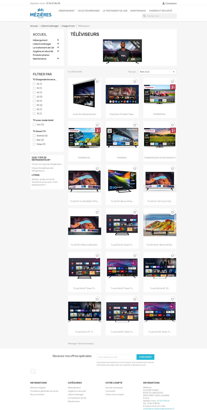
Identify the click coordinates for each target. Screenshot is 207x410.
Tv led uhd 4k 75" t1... (84, 332)
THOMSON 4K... (160, 114)
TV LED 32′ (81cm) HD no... (122, 201)
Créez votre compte (114, 394)
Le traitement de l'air (115, 10)
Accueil (40, 34)
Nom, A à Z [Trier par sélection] (157, 71)
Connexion (110, 391)
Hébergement (67, 10)
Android (42, 135)
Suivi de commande (114, 387)
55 (40, 105)
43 (40, 96)
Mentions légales (38, 387)
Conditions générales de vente (44, 391)
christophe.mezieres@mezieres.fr (158, 408)
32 (39, 88)
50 (39, 101)
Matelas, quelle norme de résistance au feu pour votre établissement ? (45, 182)
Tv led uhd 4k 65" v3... (160, 288)
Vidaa (41, 144)
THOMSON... (122, 157)
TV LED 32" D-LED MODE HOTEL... (84, 201)
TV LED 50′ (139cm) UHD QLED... (85, 245)
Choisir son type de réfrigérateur (47, 164)
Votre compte (113, 382)
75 (39, 113)
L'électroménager (89, 10)
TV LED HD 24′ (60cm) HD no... (160, 245)
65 (39, 109)
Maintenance (138, 10)
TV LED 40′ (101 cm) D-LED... (159, 201)
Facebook (33, 371)
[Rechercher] (159, 16)
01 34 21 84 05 (53, 3)
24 (39, 84)
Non (40, 140)
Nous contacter (37, 394)
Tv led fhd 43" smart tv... (122, 245)
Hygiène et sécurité (160, 10)
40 (39, 92)
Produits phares (41, 55)
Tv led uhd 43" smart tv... (84, 288)
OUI (40, 124)
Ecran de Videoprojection (84, 114)
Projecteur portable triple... (122, 114)
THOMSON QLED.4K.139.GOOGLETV (160, 157)
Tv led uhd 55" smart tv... (122, 332)
